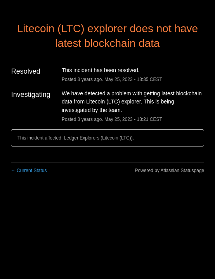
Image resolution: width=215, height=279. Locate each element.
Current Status (29, 170)
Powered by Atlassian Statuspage (170, 170)
